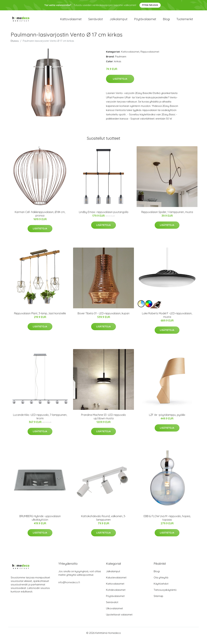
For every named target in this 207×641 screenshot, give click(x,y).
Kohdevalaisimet (115, 592)
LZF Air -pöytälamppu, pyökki (167, 417)
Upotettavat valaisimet (119, 616)
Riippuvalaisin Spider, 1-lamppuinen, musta (167, 214)
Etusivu (15, 43)
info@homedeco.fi (69, 584)
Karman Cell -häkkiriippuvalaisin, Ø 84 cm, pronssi (40, 216)
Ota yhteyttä (161, 579)
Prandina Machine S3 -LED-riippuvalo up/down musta (103, 418)
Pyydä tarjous (150, 5)
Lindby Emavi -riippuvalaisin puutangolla (103, 214)
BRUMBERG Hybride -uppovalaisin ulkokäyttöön (40, 520)
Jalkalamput (118, 20)
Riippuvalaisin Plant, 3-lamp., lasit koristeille (40, 315)
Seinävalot (95, 20)
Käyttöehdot (161, 586)
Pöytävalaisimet (145, 20)
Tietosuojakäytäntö (165, 592)
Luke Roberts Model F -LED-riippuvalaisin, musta (167, 317)
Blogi (166, 20)
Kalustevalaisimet (116, 579)
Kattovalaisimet (71, 20)
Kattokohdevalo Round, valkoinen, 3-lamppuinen (103, 520)
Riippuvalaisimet (149, 54)
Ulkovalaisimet (114, 610)
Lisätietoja (120, 81)
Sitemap (158, 598)
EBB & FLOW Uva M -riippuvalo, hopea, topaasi (167, 520)
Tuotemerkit (184, 20)
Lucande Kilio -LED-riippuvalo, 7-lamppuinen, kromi (40, 418)
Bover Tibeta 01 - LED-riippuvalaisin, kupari (103, 315)
